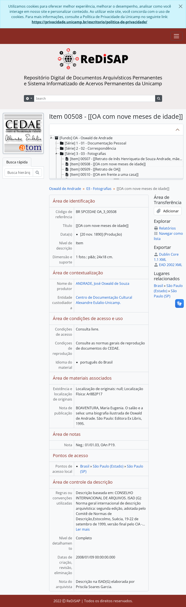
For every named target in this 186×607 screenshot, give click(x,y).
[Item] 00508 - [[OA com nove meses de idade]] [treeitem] (105, 164)
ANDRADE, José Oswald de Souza (102, 283)
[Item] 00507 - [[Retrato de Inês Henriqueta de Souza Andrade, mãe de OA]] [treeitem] (123, 158)
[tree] (116, 157)
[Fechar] (180, 6)
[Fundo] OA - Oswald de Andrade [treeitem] (83, 138)
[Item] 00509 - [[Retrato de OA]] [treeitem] (92, 169)
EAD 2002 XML (168, 264)
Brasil (84, 466)
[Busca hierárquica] (19, 172)
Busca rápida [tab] (17, 162)
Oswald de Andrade (65, 188)
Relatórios (165, 228)
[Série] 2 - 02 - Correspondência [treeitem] (87, 148)
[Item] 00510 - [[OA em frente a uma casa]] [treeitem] (101, 174)
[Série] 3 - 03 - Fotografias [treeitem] (82, 153)
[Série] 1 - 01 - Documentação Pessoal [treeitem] (92, 143)
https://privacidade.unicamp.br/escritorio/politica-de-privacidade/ (89, 22)
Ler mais (83, 529)
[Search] (94, 98)
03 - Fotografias (98, 188)
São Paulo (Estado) (108, 466)
